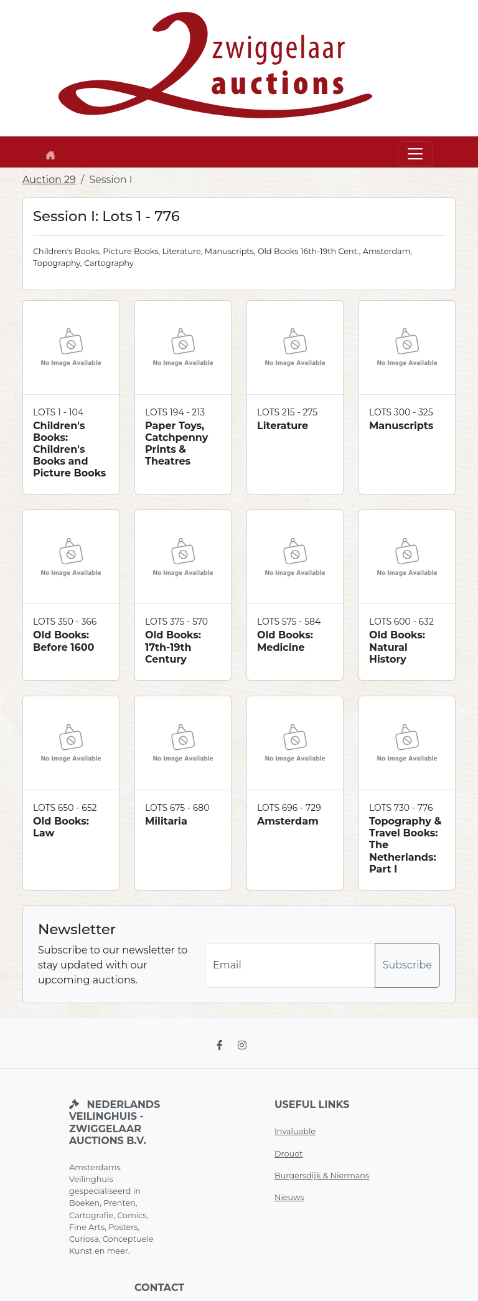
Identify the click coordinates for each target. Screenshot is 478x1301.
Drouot (288, 1153)
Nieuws (289, 1197)
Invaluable (295, 1131)
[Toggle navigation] (415, 153)
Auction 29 (49, 180)
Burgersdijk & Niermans (321, 1175)
